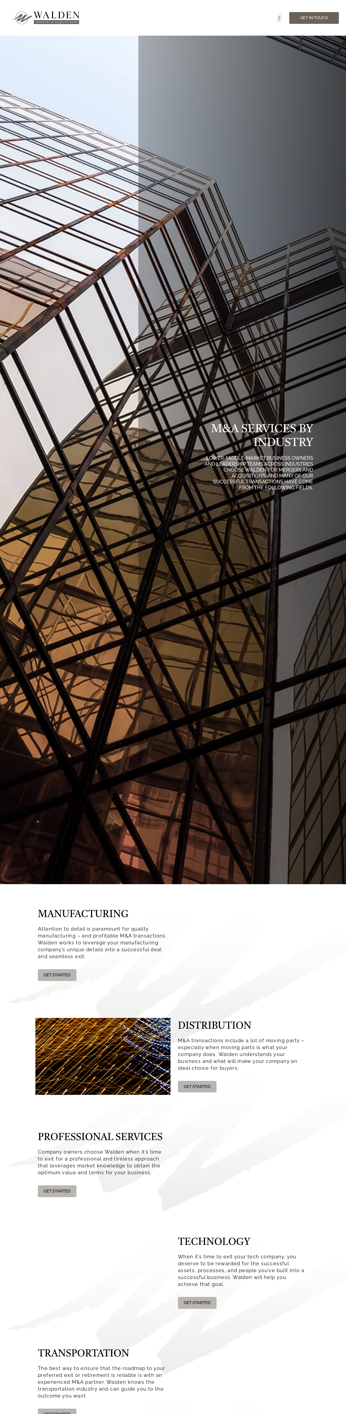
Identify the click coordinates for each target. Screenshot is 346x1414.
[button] (279, 18)
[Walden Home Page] (46, 17)
